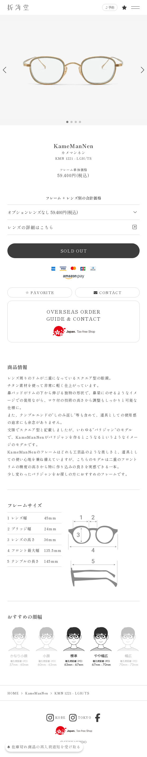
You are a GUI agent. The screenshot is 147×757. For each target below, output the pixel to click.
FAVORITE (39, 292)
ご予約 (110, 7)
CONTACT (107, 292)
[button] (142, 70)
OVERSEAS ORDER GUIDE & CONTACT (73, 322)
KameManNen (73, 148)
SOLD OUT (73, 251)
